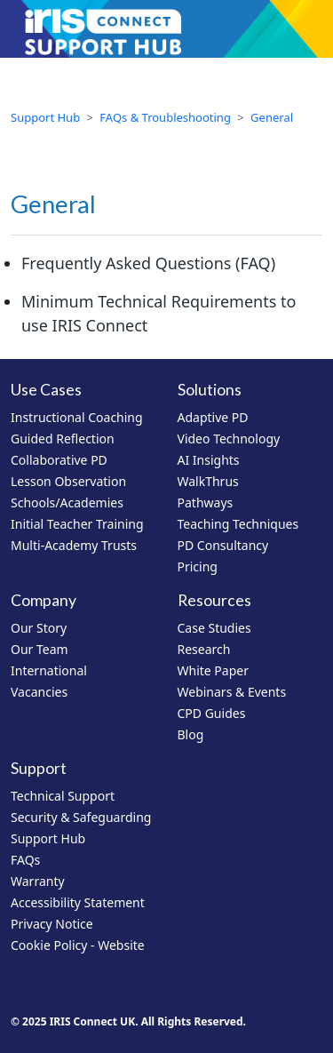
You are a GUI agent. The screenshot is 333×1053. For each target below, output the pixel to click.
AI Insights (209, 459)
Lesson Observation (68, 481)
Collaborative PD (59, 459)
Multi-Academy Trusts (74, 545)
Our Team (39, 649)
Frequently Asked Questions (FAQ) (148, 263)
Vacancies (39, 691)
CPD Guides (212, 713)
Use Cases (46, 389)
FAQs (25, 859)
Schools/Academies (67, 502)
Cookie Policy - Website (78, 945)
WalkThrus (208, 481)
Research (204, 649)
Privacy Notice (52, 923)
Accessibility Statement (78, 902)
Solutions (210, 389)
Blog (191, 734)
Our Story (39, 627)
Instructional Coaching (77, 417)
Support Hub (45, 117)
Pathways (206, 502)
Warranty (38, 881)
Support (39, 768)
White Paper (214, 670)
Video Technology (229, 438)
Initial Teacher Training (77, 523)
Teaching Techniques (238, 523)
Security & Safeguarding (81, 817)
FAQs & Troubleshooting (165, 117)
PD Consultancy (223, 545)
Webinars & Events (232, 691)
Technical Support (63, 795)
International (49, 670)
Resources (214, 600)
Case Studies (214, 627)
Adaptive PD (213, 417)
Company (43, 600)
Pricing (198, 566)
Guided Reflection (63, 438)
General (271, 117)
